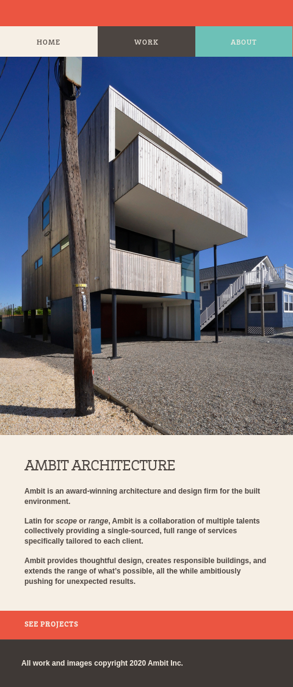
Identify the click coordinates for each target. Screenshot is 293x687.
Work (146, 42)
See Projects (51, 624)
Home (48, 42)
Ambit (21, 13)
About (244, 42)
